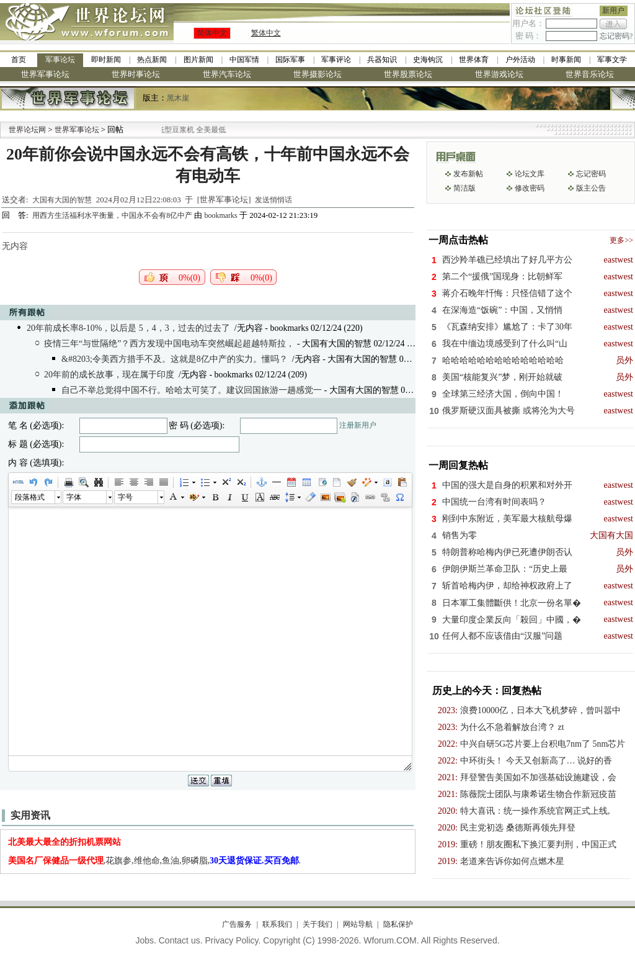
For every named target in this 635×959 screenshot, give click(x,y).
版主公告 (591, 188)
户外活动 (520, 59)
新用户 (613, 10)
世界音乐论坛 (590, 74)
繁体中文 (266, 33)
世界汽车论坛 (227, 74)
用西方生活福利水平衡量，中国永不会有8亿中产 (113, 215)
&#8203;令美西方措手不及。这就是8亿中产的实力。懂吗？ (174, 359)
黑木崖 (178, 98)
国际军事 (290, 59)
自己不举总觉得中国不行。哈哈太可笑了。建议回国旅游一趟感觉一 (191, 390)
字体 (73, 497)
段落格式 (30, 497)
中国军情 (244, 59)
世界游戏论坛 (499, 74)
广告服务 (237, 924)
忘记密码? (616, 36)
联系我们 (277, 924)
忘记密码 (591, 173)
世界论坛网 (27, 129)
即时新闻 (106, 59)
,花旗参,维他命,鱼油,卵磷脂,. (154, 860)
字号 (125, 497)
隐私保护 (398, 924)
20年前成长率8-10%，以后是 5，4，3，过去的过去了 (128, 328)
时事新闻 (566, 59)
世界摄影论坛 (317, 74)
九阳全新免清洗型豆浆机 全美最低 (192, 129)
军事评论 (336, 59)
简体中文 (212, 33)
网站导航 (358, 924)
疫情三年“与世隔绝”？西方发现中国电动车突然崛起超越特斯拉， (169, 343)
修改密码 (529, 188)
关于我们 (317, 924)
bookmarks (220, 215)
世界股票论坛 (408, 74)
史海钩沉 (428, 59)
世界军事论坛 (45, 74)
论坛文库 (529, 173)
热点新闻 (152, 59)
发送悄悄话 (273, 200)
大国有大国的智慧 (62, 200)
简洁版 (464, 188)
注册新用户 (357, 425)
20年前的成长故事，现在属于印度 (109, 374)
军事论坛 (60, 59)
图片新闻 (198, 59)
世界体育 (474, 59)
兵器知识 (382, 59)
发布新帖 (468, 173)
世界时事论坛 (136, 74)
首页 (18, 59)
